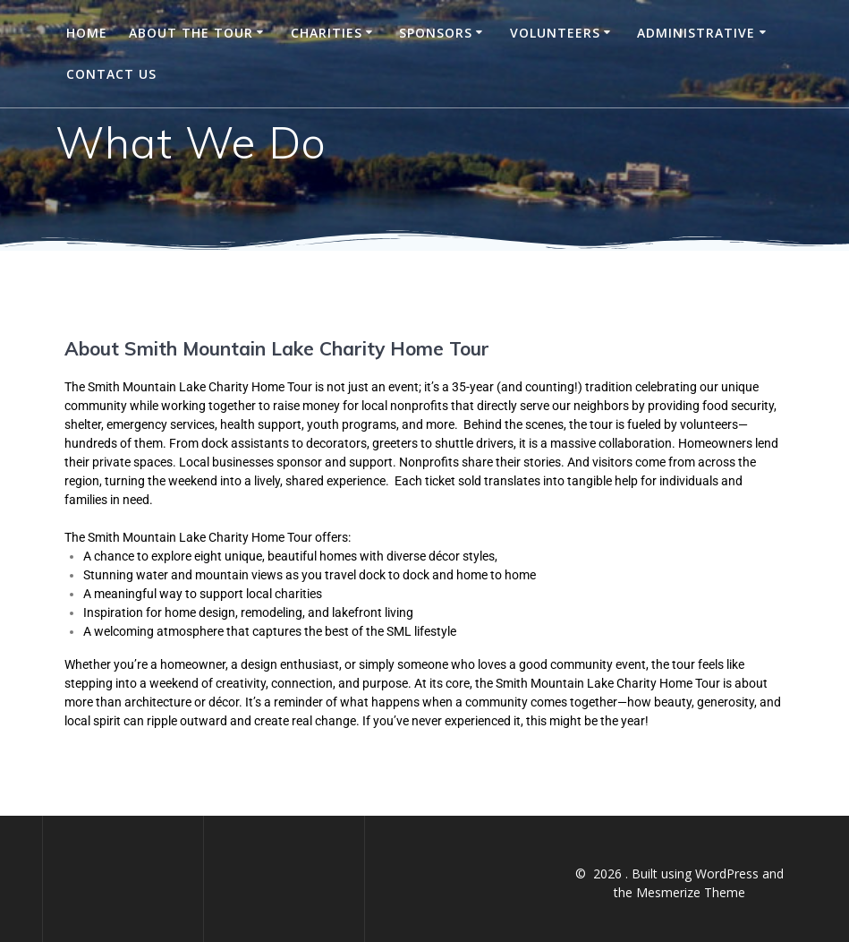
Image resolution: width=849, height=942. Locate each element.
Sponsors (435, 32)
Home (86, 32)
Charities (326, 32)
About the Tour (191, 32)
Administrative (696, 32)
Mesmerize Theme (690, 892)
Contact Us (111, 73)
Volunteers (555, 32)
